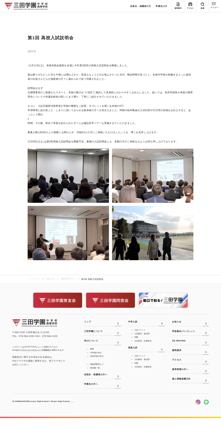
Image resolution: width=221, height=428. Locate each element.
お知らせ (176, 323)
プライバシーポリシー (30, 350)
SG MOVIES (179, 346)
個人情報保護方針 (181, 391)
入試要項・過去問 (142, 336)
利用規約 (46, 350)
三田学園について (93, 335)
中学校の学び (96, 358)
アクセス (190, 9)
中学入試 (132, 323)
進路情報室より (97, 370)
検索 (202, 9)
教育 (92, 354)
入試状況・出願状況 (142, 343)
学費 (136, 340)
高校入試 (51, 279)
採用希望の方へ (180, 380)
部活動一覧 (95, 374)
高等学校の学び (97, 362)
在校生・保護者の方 (140, 6)
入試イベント (140, 332)
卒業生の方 (161, 6)
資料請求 (178, 9)
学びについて (91, 346)
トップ (87, 323)
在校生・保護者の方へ (95, 382)
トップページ (34, 279)
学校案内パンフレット (183, 335)
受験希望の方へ (70, 279)
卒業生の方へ (91, 394)
